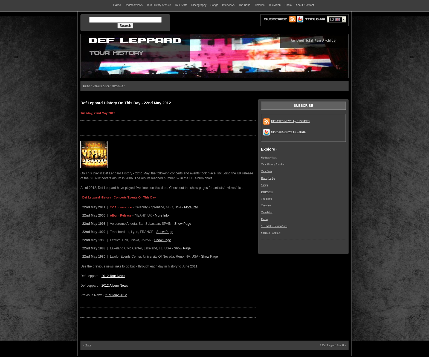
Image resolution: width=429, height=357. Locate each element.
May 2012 (117, 85)
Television (267, 212)
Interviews (267, 191)
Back (88, 345)
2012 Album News (115, 285)
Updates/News (101, 85)
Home (86, 85)
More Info (191, 207)
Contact (276, 232)
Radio (264, 219)
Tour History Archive (272, 164)
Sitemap (265, 232)
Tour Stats (266, 171)
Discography (268, 178)
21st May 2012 (116, 295)
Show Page (182, 224)
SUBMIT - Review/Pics (274, 226)
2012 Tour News (113, 276)
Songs (264, 184)
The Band (266, 198)
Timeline (266, 205)
